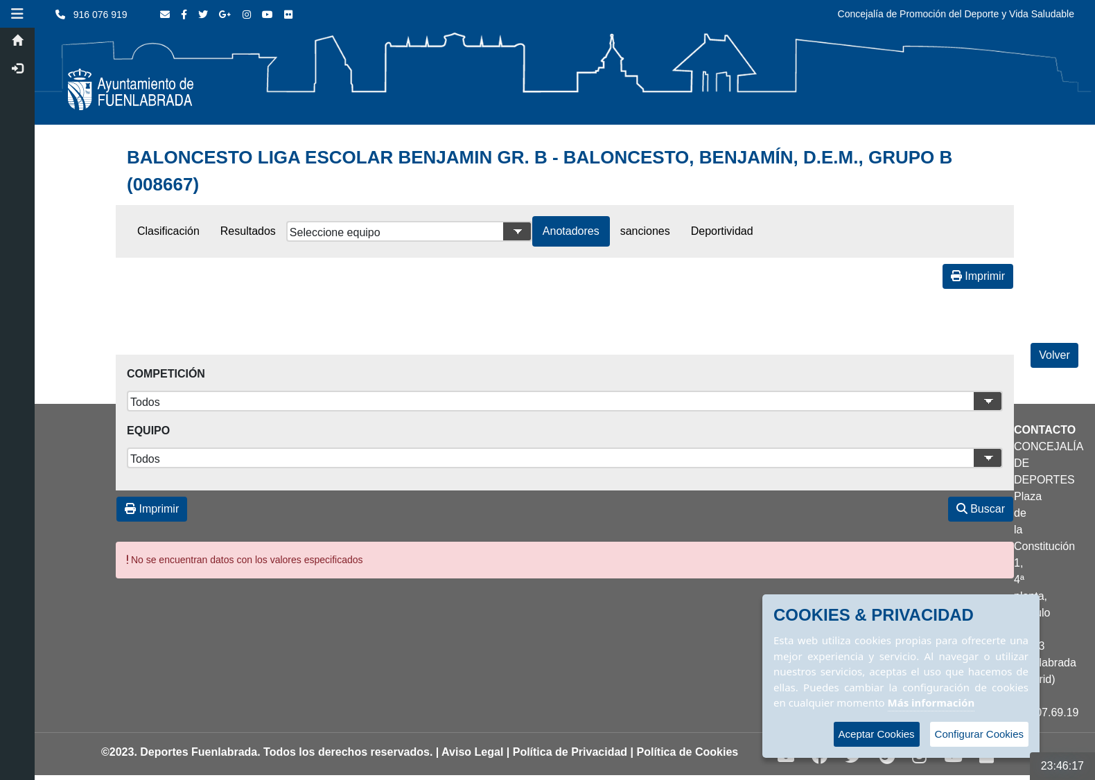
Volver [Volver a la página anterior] (1054, 355)
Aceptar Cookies (877, 734)
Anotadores (571, 231)
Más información (931, 702)
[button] (17, 13)
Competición (166, 374)
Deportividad (722, 231)
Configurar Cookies (979, 734)
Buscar (980, 509)
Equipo (148, 430)
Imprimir (978, 276)
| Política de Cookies (685, 752)
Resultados (248, 231)
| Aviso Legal (470, 752)
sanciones (645, 231)
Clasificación (168, 231)
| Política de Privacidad (567, 752)
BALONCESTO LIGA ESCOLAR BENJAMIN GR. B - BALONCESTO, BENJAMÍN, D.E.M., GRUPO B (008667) (539, 171)
